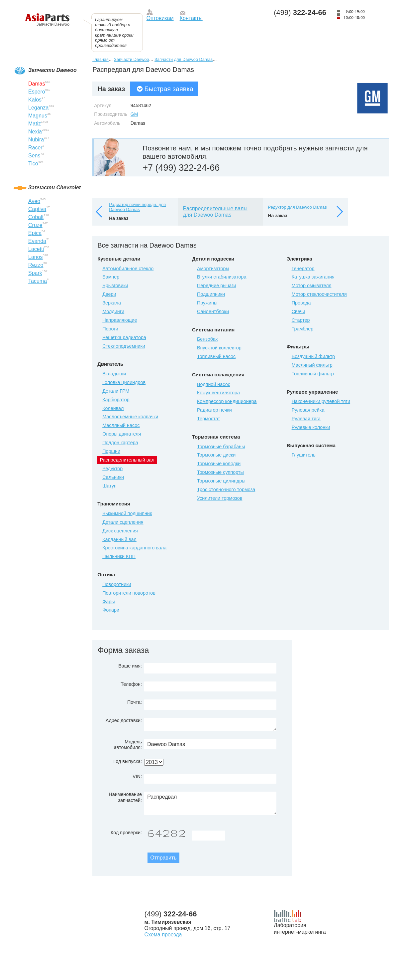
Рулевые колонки (311, 427)
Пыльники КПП (119, 556)
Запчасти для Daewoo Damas (183, 59)
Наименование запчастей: (125, 797)
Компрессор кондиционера (227, 401)
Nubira (36, 139)
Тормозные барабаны (221, 446)
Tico (33, 163)
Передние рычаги (216, 285)
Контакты (191, 18)
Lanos (35, 257)
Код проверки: (126, 832)
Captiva (37, 209)
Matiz (34, 123)
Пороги (110, 328)
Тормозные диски (216, 455)
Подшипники (211, 294)
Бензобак (207, 339)
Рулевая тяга (306, 418)
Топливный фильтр (313, 373)
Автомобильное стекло (127, 268)
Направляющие (119, 320)
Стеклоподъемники (123, 346)
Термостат (208, 418)
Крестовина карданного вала (134, 547)
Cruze (35, 225)
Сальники (113, 477)
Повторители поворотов (128, 593)
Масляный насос (121, 425)
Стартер (301, 320)
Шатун (109, 485)
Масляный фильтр (312, 365)
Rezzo (35, 265)
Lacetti (36, 249)
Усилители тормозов (220, 498)
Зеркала (111, 302)
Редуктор (112, 468)
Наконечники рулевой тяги (321, 401)
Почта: (134, 702)
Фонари (110, 610)
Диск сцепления (120, 530)
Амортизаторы (213, 268)
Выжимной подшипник (127, 513)
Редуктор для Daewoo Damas (297, 207)
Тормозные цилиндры (221, 480)
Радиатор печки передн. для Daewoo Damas (137, 207)
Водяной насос (213, 384)
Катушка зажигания (313, 277)
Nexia (35, 131)
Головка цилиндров (124, 382)
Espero (36, 92)
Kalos (35, 99)
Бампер (110, 277)
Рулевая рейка (308, 410)
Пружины (207, 302)
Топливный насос (216, 356)
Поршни (111, 451)
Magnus (37, 115)
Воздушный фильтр (313, 356)
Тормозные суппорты (220, 472)
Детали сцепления (122, 522)
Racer (35, 147)
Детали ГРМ (115, 391)
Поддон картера (120, 442)
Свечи (298, 311)
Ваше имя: (130, 666)
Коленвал (113, 408)
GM (134, 114)
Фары (108, 601)
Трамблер (303, 328)
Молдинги (113, 311)
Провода (301, 302)
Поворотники (116, 584)
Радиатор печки (214, 410)
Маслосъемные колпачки (130, 416)
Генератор (303, 268)
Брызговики (115, 285)
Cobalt (36, 217)
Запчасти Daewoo (131, 59)
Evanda (37, 241)
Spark (35, 273)
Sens (34, 155)
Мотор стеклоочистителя (319, 294)
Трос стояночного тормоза (226, 489)
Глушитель (304, 455)
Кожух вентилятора (218, 392)
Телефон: (131, 684)
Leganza (38, 107)
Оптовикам (160, 18)
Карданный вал (119, 539)
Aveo (34, 201)
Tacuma (37, 281)
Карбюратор (116, 399)
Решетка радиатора (124, 337)
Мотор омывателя (312, 285)
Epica (35, 233)
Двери (109, 294)
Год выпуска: (127, 761)
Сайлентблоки (213, 311)
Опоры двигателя (121, 434)
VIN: (137, 776)
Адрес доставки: (124, 720)
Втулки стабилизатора (221, 277)
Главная (100, 59)
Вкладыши (114, 373)
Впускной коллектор (219, 347)
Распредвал (210, 803)
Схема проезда (163, 934)
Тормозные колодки (219, 463)
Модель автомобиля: (128, 744)
